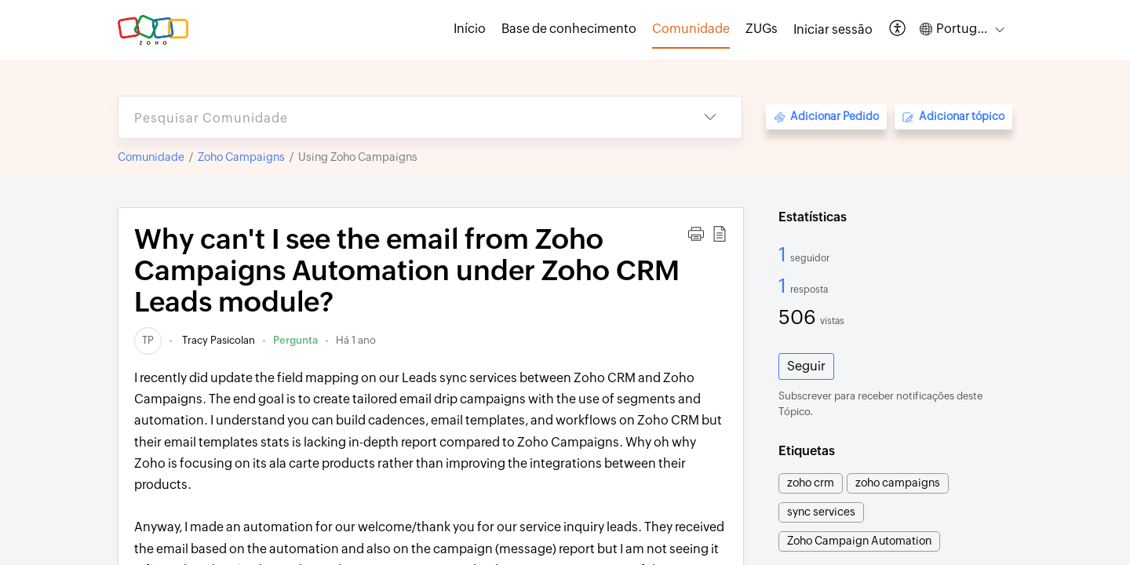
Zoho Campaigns (241, 157)
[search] (398, 117)
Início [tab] (470, 28)
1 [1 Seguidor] (784, 254)
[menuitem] (833, 30)
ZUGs (761, 28)
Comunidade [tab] (691, 28)
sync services (821, 511)
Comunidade (151, 157)
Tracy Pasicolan (217, 340)
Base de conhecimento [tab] (568, 28)
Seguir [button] (806, 366)
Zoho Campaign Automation (859, 540)
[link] (148, 340)
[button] (898, 29)
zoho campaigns (897, 482)
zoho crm (810, 482)
